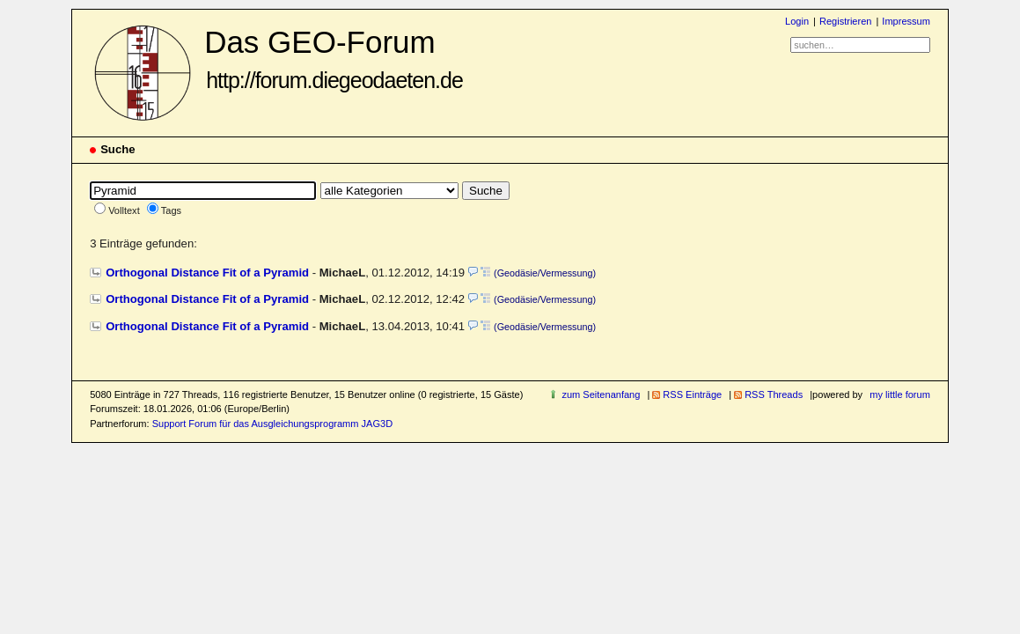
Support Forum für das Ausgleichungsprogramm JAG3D (272, 423)
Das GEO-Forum (333, 58)
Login (797, 21)
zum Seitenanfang (600, 394)
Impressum (906, 21)
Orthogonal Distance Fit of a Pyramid (207, 272)
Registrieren (845, 21)
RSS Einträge (692, 394)
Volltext (124, 210)
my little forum (900, 394)
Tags (171, 210)
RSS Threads (774, 394)
